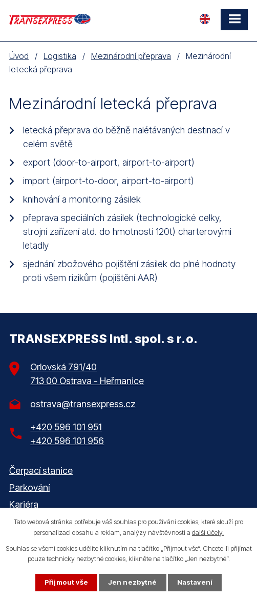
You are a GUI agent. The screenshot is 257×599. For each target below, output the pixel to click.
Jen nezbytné (132, 582)
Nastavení (194, 582)
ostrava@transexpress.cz (83, 403)
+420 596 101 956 (67, 440)
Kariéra (23, 504)
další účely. (208, 532)
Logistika (60, 56)
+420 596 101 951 (66, 427)
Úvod (19, 56)
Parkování (29, 487)
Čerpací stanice (41, 470)
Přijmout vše (66, 582)
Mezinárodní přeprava (131, 56)
